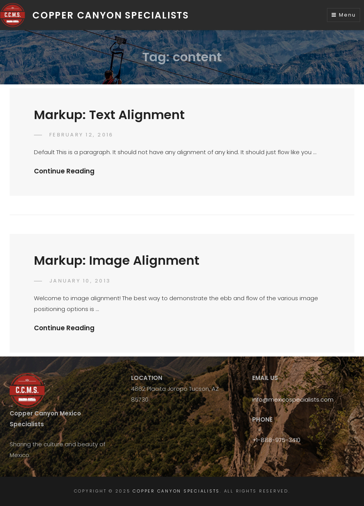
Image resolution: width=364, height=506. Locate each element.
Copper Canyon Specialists (110, 15)
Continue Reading (64, 171)
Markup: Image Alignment (116, 260)
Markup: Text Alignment (109, 114)
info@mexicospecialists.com (293, 399)
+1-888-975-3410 (276, 440)
